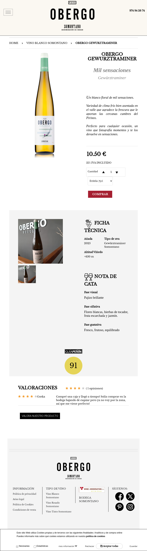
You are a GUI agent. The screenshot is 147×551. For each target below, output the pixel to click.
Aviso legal (18, 499)
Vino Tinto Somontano (58, 511)
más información (68, 546)
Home (13, 43)
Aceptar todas (109, 546)
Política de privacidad (24, 494)
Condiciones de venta (24, 510)
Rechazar (89, 546)
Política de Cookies (23, 504)
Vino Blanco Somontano (46, 43)
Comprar (100, 194)
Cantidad (93, 171)
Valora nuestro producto (40, 415)
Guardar (133, 546)
